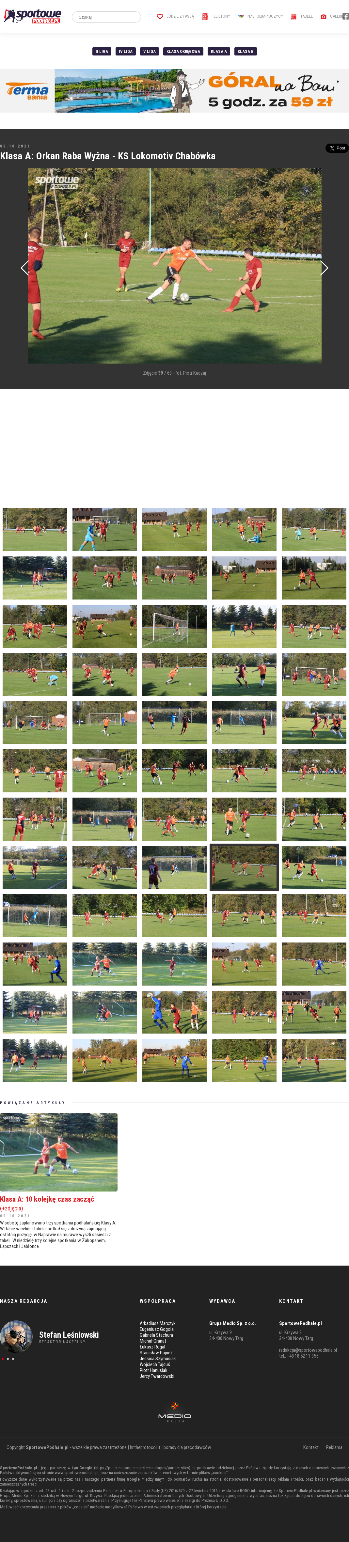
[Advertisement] (174, 443)
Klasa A (219, 51)
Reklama (334, 1447)
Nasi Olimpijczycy (260, 16)
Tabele (302, 16)
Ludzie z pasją (175, 16)
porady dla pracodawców (187, 1447)
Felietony (216, 16)
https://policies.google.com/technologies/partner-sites (142, 1467)
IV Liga (126, 51)
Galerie (332, 16)
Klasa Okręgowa (183, 51)
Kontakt (311, 1447)
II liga (102, 51)
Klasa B (246, 51)
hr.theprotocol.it (145, 1447)
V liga (149, 51)
